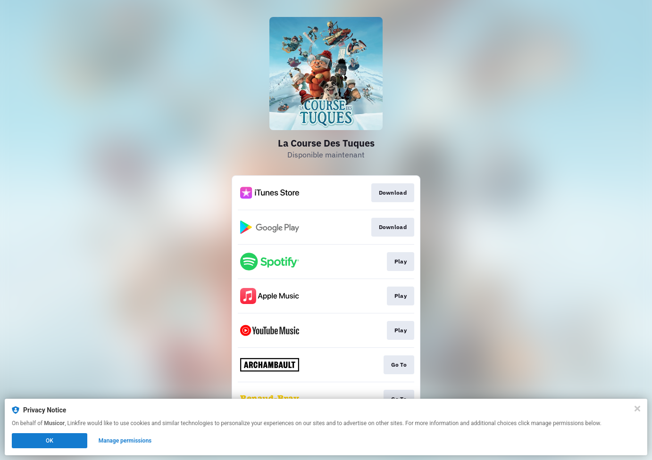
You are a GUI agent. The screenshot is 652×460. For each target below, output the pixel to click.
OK (49, 440)
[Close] (637, 408)
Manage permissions (125, 440)
